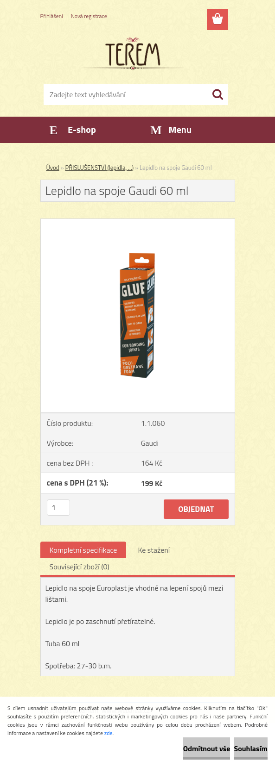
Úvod (52, 167)
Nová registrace (89, 16)
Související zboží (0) (79, 566)
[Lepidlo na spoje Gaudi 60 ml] (138, 222)
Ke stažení (154, 549)
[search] (217, 94)
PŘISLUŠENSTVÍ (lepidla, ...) (99, 167)
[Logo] (132, 54)
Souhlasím (251, 748)
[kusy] (58, 507)
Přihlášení (51, 16)
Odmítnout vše (206, 748)
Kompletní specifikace (83, 549)
